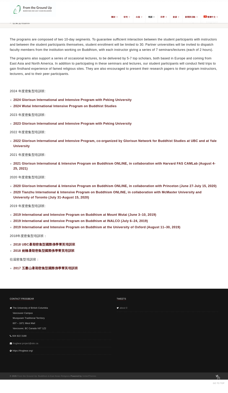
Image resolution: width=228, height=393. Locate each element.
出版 (138, 17)
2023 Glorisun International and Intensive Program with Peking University (72, 123)
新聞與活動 (190, 17)
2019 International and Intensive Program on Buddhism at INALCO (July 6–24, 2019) (80, 221)
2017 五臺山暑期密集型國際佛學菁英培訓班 (45, 268)
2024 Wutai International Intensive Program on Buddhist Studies (65, 106)
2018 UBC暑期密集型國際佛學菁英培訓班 (44, 244)
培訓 (150, 17)
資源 (175, 17)
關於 (113, 17)
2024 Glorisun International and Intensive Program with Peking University (72, 100)
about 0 (124, 308)
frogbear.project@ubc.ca (25, 343)
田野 (162, 17)
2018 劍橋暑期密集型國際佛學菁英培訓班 (44, 250)
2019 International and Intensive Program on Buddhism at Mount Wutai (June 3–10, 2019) (84, 214)
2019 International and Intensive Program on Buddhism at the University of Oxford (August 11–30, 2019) (96, 227)
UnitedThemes (89, 376)
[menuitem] (209, 19)
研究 (126, 17)
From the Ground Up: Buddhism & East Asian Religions (43, 376)
